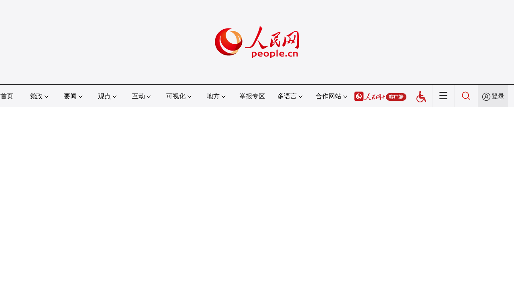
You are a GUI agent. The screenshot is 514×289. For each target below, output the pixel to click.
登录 (498, 96)
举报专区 (252, 96)
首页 (6, 96)
